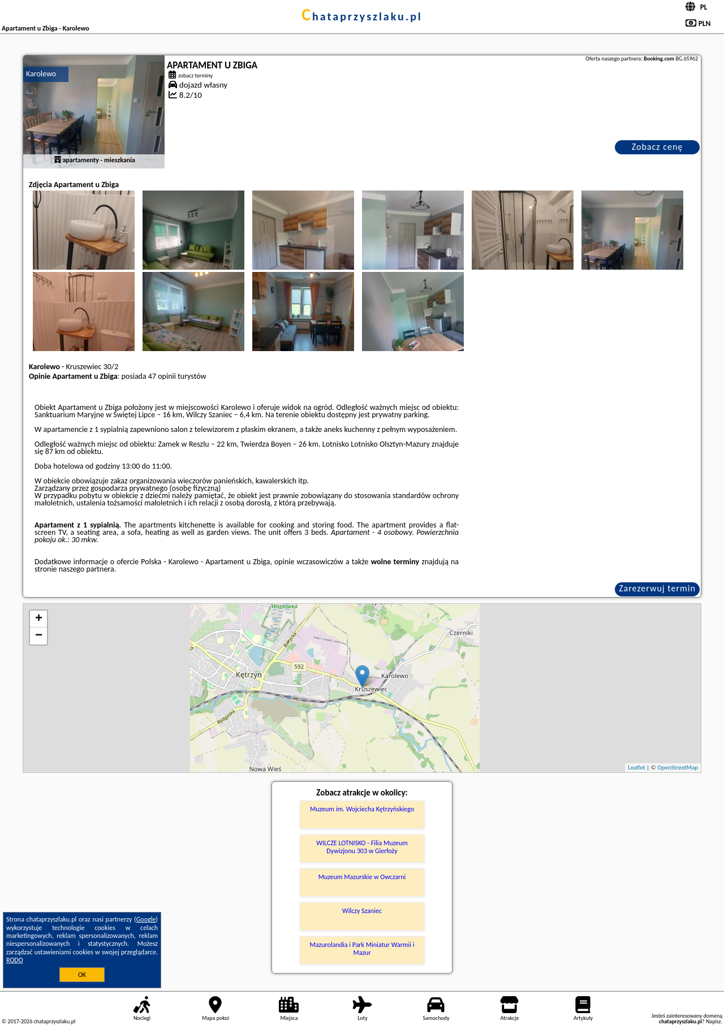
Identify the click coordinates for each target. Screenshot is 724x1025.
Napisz (713, 1021)
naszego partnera (86, 569)
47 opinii (162, 376)
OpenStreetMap (677, 767)
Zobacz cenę (657, 146)
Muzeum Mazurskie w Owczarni (362, 877)
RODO (14, 960)
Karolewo (41, 74)
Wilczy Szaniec (362, 911)
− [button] (38, 636)
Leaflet (636, 767)
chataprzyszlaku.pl (362, 16)
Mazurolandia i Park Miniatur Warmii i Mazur (362, 949)
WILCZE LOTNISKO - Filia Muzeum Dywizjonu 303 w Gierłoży (362, 847)
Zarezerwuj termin (657, 588)
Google (146, 919)
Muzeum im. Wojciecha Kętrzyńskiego (362, 809)
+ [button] (38, 619)
